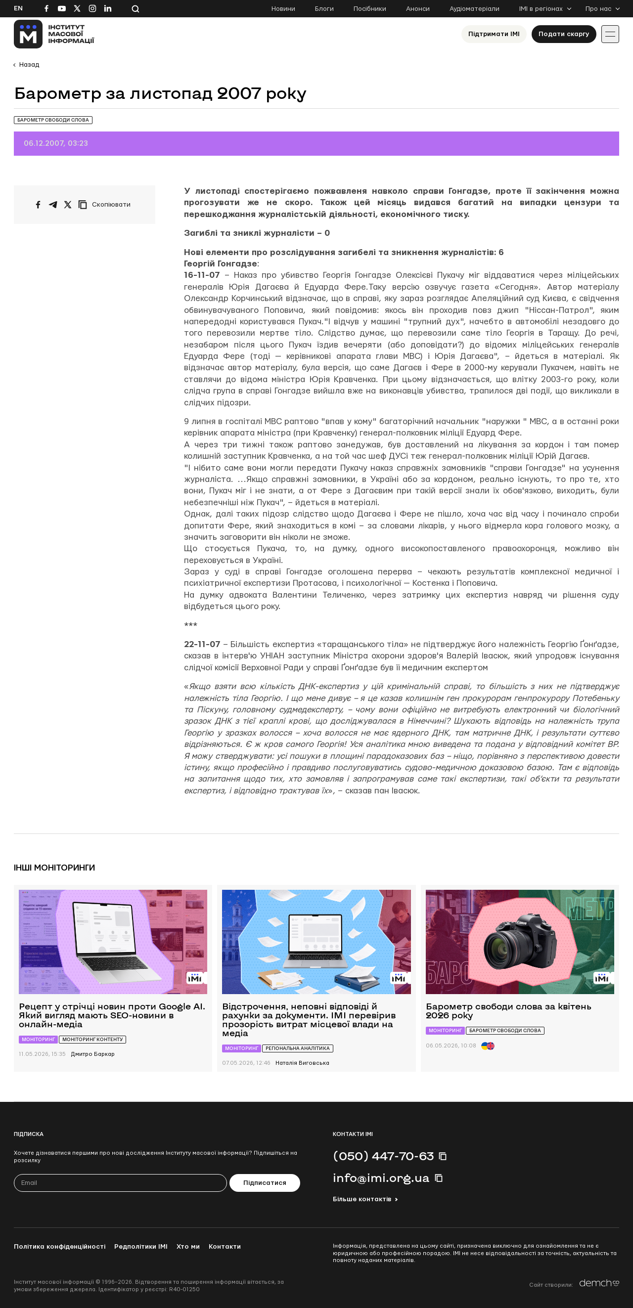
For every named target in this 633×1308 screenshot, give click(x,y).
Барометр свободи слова (53, 120)
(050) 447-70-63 (383, 1156)
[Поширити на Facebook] (38, 204)
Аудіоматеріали (474, 8)
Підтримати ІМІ (494, 34)
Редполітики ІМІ (141, 1246)
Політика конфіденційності (59, 1246)
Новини (283, 8)
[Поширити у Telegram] (52, 204)
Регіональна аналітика (298, 1048)
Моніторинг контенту (92, 1039)
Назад (29, 64)
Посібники (370, 8)
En (18, 8)
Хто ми (188, 1246)
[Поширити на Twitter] (67, 204)
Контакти (225, 1246)
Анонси (418, 8)
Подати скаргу (564, 34)
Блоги (324, 8)
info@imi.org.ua (381, 1177)
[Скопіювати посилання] (107, 204)
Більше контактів (362, 1199)
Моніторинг (38, 1039)
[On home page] (54, 34)
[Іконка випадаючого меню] (610, 34)
